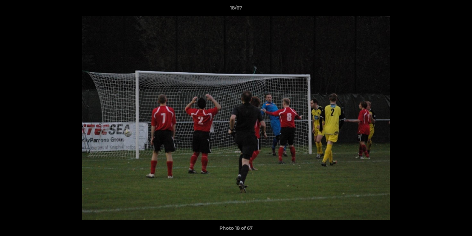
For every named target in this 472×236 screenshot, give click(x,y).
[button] (460, 9)
